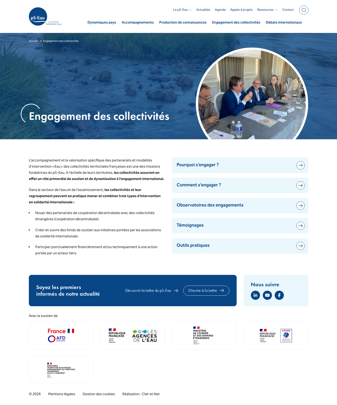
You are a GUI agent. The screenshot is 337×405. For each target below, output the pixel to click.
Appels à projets (241, 10)
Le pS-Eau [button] (182, 10)
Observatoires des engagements (241, 205)
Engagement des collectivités (236, 22)
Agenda (220, 10)
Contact (288, 10)
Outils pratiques (241, 246)
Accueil (33, 41)
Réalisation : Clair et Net (141, 394)
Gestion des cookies (98, 394)
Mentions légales (61, 394)
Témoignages (241, 226)
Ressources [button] (267, 10)
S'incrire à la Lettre (206, 290)
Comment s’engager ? (241, 185)
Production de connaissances (183, 22)
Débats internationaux (284, 22)
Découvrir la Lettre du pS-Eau (152, 290)
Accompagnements (138, 22)
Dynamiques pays (102, 22)
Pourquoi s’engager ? (241, 165)
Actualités (203, 10)
